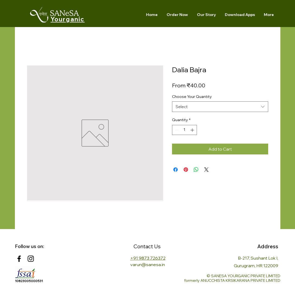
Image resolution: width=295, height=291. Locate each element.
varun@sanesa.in (147, 264)
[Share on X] (206, 169)
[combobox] (220, 106)
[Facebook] (19, 258)
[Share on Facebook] (175, 169)
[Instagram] (31, 258)
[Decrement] (176, 130)
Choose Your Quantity (192, 96)
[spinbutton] (184, 130)
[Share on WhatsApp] (196, 169)
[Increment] (192, 130)
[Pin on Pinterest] (186, 169)
